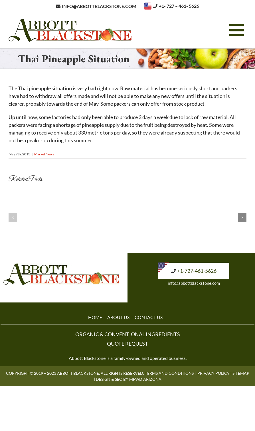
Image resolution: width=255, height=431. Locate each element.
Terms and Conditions (169, 373)
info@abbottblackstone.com (194, 283)
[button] (13, 217)
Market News (44, 154)
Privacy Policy (213, 373)
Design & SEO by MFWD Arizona (128, 379)
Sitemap (240, 373)
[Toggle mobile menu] (237, 30)
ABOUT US (118, 317)
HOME (95, 317)
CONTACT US (149, 317)
